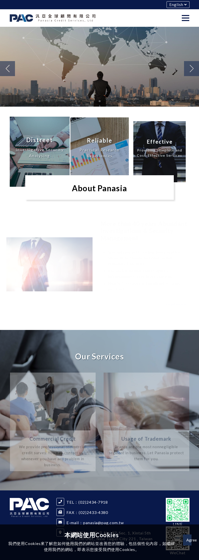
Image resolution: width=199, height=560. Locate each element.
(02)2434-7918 (93, 502)
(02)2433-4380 (93, 512)
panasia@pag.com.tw (103, 522)
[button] (7, 68)
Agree (189, 539)
